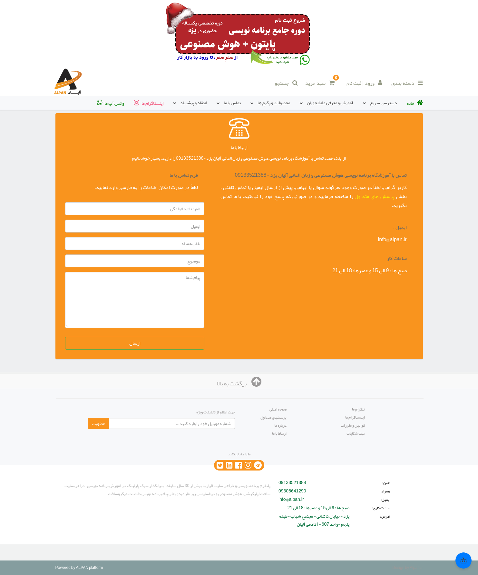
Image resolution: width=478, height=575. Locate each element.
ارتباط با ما (279, 433)
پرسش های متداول (374, 196)
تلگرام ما (358, 409)
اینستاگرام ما (355, 417)
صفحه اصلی (278, 409)
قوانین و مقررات (353, 425)
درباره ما (280, 425)
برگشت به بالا (239, 383)
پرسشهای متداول (273, 417)
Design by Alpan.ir (407, 567)
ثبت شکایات (355, 433)
